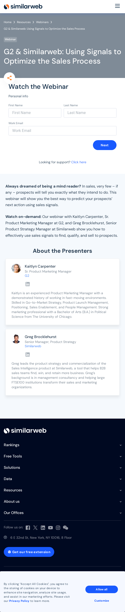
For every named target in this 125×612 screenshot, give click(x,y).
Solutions (12, 467)
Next (105, 145)
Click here (78, 162)
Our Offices (14, 512)
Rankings (11, 444)
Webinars (42, 22)
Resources (24, 22)
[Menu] (117, 6)
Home (8, 22)
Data (8, 478)
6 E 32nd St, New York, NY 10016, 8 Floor (41, 537)
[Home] (23, 6)
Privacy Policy (19, 601)
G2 (27, 275)
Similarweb (33, 346)
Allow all (101, 589)
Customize (101, 601)
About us (12, 501)
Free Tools (13, 456)
